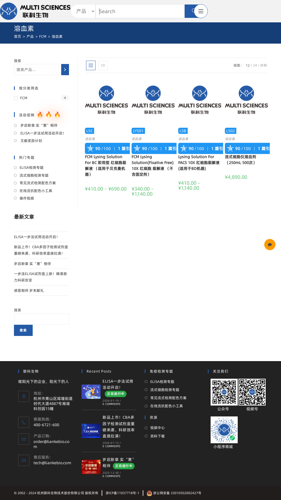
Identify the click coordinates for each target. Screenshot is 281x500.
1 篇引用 (126, 148)
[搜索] (65, 69)
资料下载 (157, 436)
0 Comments (111, 404)
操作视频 (27, 198)
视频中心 (157, 427)
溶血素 (90, 138)
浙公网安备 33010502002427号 (174, 492)
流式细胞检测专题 (34, 175)
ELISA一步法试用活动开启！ (43, 133)
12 (248, 65)
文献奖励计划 (31, 140)
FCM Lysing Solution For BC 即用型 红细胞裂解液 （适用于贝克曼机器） (105, 165)
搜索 (17, 60)
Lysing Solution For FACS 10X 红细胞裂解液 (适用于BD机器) (199, 162)
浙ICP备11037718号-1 (122, 492)
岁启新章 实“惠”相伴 (39, 125)
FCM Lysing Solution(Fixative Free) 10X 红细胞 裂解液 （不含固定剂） (152, 165)
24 (255, 65)
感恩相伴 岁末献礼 (29, 290)
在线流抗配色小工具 (36, 190)
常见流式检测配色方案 (38, 182)
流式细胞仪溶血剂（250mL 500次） (241, 159)
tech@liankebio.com (52, 463)
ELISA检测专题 (32, 167)
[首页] (17, 36)
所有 (263, 65)
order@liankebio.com (52, 444)
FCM (23, 97)
